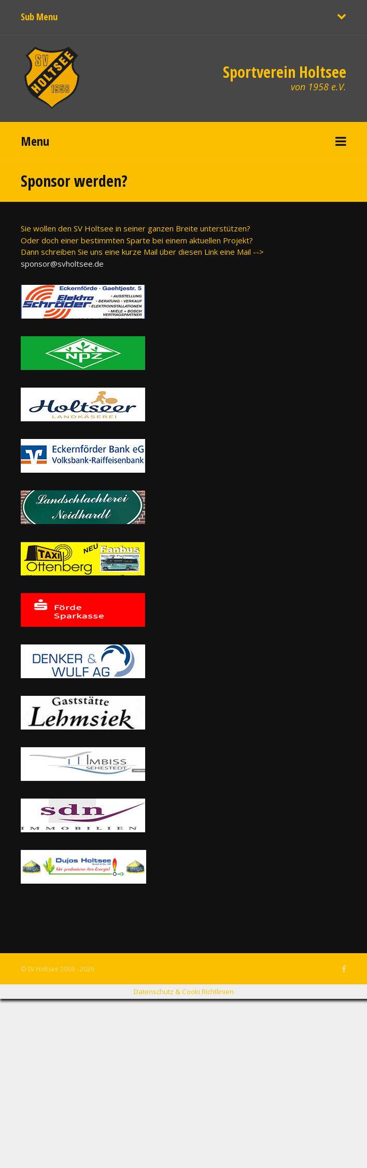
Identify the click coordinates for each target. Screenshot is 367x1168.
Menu (35, 140)
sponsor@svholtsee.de (62, 263)
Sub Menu (39, 16)
